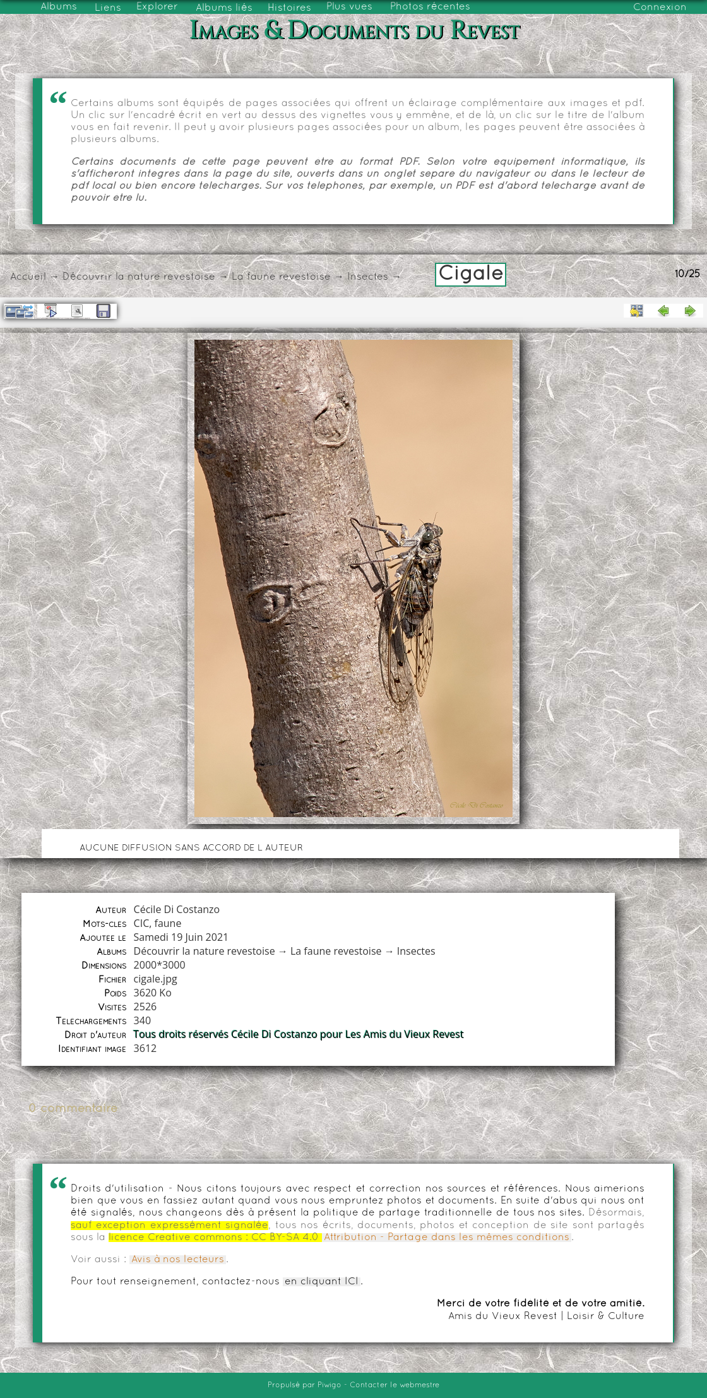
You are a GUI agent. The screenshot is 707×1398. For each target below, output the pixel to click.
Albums (58, 7)
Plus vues (349, 7)
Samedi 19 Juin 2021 (181, 937)
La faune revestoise (281, 277)
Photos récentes (430, 7)
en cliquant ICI (322, 1281)
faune (168, 923)
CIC (142, 923)
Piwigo (330, 1385)
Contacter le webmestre (394, 1385)
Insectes (367, 277)
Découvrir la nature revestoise (138, 277)
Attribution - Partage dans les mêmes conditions (446, 1237)
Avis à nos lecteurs (177, 1259)
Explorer (157, 7)
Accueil (28, 277)
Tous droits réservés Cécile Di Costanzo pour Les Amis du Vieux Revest (299, 1034)
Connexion (660, 7)
